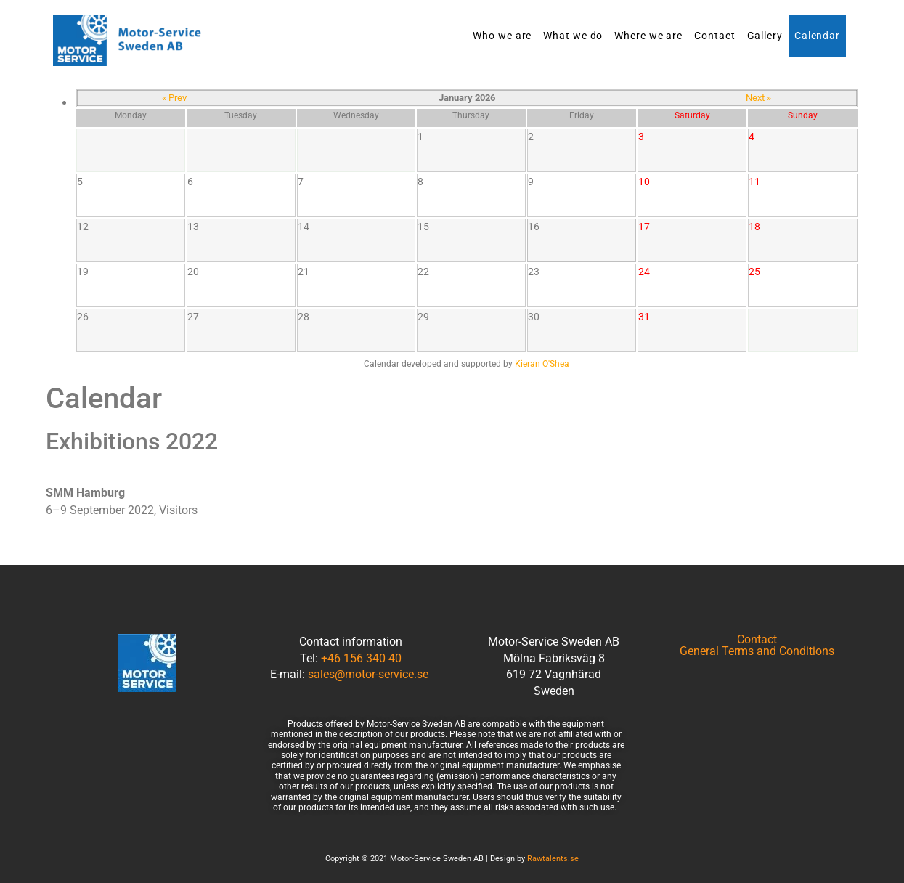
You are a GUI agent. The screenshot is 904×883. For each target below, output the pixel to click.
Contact (714, 35)
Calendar (817, 35)
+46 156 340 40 (361, 658)
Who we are (502, 35)
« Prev (174, 97)
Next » (758, 97)
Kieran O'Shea (542, 364)
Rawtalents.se (553, 858)
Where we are (648, 35)
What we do (573, 35)
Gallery (765, 35)
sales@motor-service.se (368, 674)
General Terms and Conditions (757, 651)
